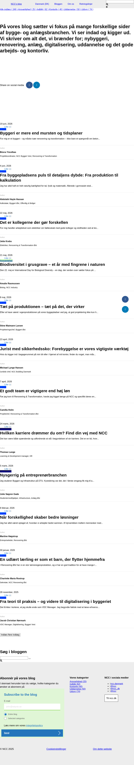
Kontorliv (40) (76, 686)
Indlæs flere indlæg (10, 635)
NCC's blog (16, 4)
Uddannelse (5, 429)
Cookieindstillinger (56, 749)
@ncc (113, 686)
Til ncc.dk (111, 698)
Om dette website (102, 749)
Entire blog (12, 714)
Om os (71, 4)
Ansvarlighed (6, 261)
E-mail (7, 701)
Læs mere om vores (23, 725)
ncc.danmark (117, 684)
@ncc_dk (115, 688)
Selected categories (16, 718)
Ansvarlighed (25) (78, 681)
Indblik (3, 129)
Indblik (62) (75, 684)
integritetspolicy (34, 725)
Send (6, 733)
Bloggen (58, 4)
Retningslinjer (85, 4)
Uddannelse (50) (78, 689)
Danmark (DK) (42, 4)
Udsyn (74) (75, 691)
